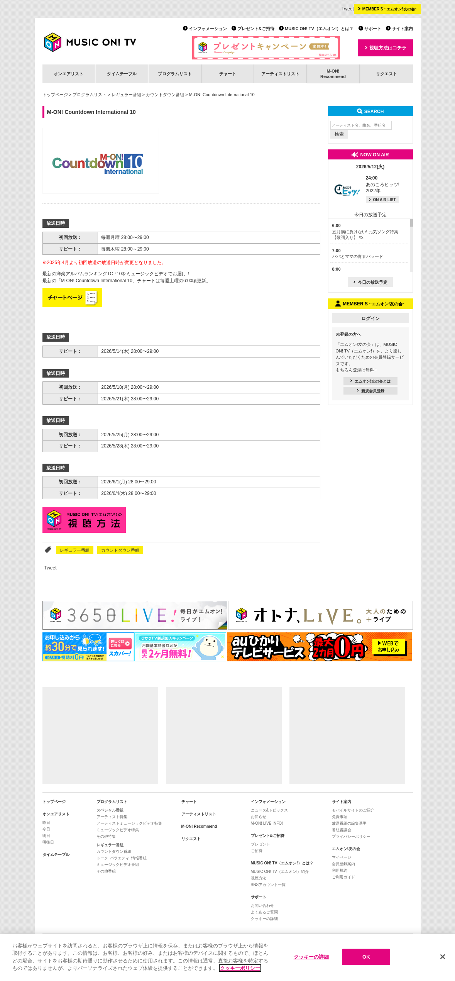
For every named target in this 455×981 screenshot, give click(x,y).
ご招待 (256, 851)
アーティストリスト (280, 73)
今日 (46, 829)
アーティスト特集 (111, 817)
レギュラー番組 (126, 94)
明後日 (48, 842)
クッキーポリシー (240, 971)
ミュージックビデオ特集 (117, 830)
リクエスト (386, 73)
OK (366, 959)
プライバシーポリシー (351, 836)
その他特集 (106, 836)
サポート (372, 28)
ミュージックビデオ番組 (117, 864)
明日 (46, 836)
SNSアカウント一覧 (268, 885)
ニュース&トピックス (269, 810)
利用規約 (339, 870)
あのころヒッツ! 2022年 (382, 184)
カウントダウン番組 (165, 94)
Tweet (348, 9)
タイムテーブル (122, 73)
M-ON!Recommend (333, 73)
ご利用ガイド (343, 877)
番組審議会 (341, 830)
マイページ (341, 857)
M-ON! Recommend (199, 826)
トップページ (55, 94)
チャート (227, 73)
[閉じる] (442, 959)
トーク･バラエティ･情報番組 (121, 858)
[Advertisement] (100, 735)
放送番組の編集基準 (349, 823)
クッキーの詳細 (264, 919)
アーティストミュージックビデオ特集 (129, 823)
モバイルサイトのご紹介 (353, 810)
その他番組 (106, 871)
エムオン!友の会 (346, 849)
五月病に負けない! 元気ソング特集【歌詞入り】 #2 (365, 231)
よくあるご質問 (264, 912)
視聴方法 (258, 878)
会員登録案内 (343, 864)
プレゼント (260, 844)
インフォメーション (208, 28)
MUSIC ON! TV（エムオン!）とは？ (319, 28)
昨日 (46, 822)
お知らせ (258, 817)
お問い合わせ (262, 905)
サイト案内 (402, 28)
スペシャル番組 (109, 810)
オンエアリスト (68, 73)
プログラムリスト (175, 73)
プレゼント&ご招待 (255, 28)
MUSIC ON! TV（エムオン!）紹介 (280, 871)
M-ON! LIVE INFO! (267, 823)
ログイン (370, 318)
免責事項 (339, 817)
